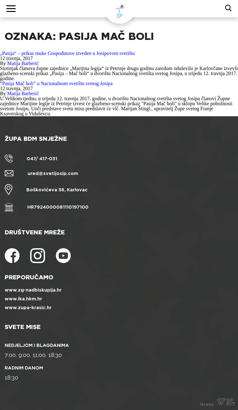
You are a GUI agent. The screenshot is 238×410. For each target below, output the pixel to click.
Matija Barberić (23, 63)
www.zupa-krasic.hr (28, 307)
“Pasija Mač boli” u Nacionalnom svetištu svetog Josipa (56, 83)
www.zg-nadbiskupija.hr (33, 289)
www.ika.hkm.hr (23, 298)
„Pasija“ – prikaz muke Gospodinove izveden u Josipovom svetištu (67, 53)
